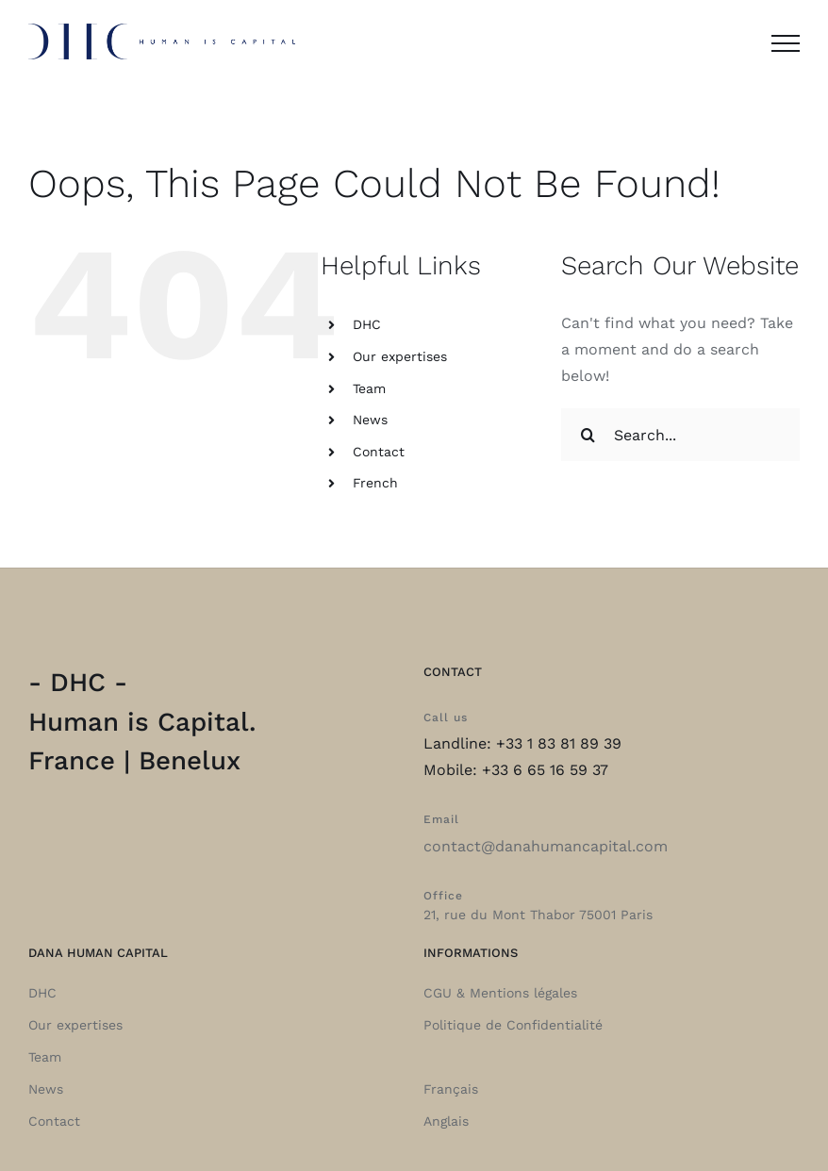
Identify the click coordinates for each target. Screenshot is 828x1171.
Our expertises (400, 356)
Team (369, 388)
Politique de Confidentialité (513, 1024)
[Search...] (680, 434)
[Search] (587, 434)
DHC (367, 324)
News (370, 419)
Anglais (446, 1121)
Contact (379, 451)
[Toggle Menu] (785, 43)
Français (450, 1089)
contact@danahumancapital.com (545, 846)
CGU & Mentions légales (500, 992)
